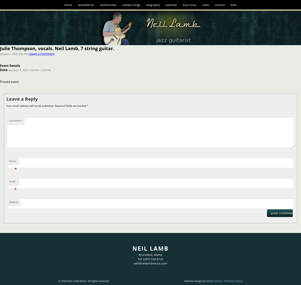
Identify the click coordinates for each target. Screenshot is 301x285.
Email (13, 182)
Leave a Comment (41, 54)
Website (13, 202)
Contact (220, 5)
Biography (153, 5)
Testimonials (108, 5)
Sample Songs (131, 5)
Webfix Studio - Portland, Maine (224, 281)
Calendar (171, 5)
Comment (16, 120)
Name (13, 162)
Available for (86, 5)
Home (68, 5)
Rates (205, 5)
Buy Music (190, 5)
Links (234, 5)
